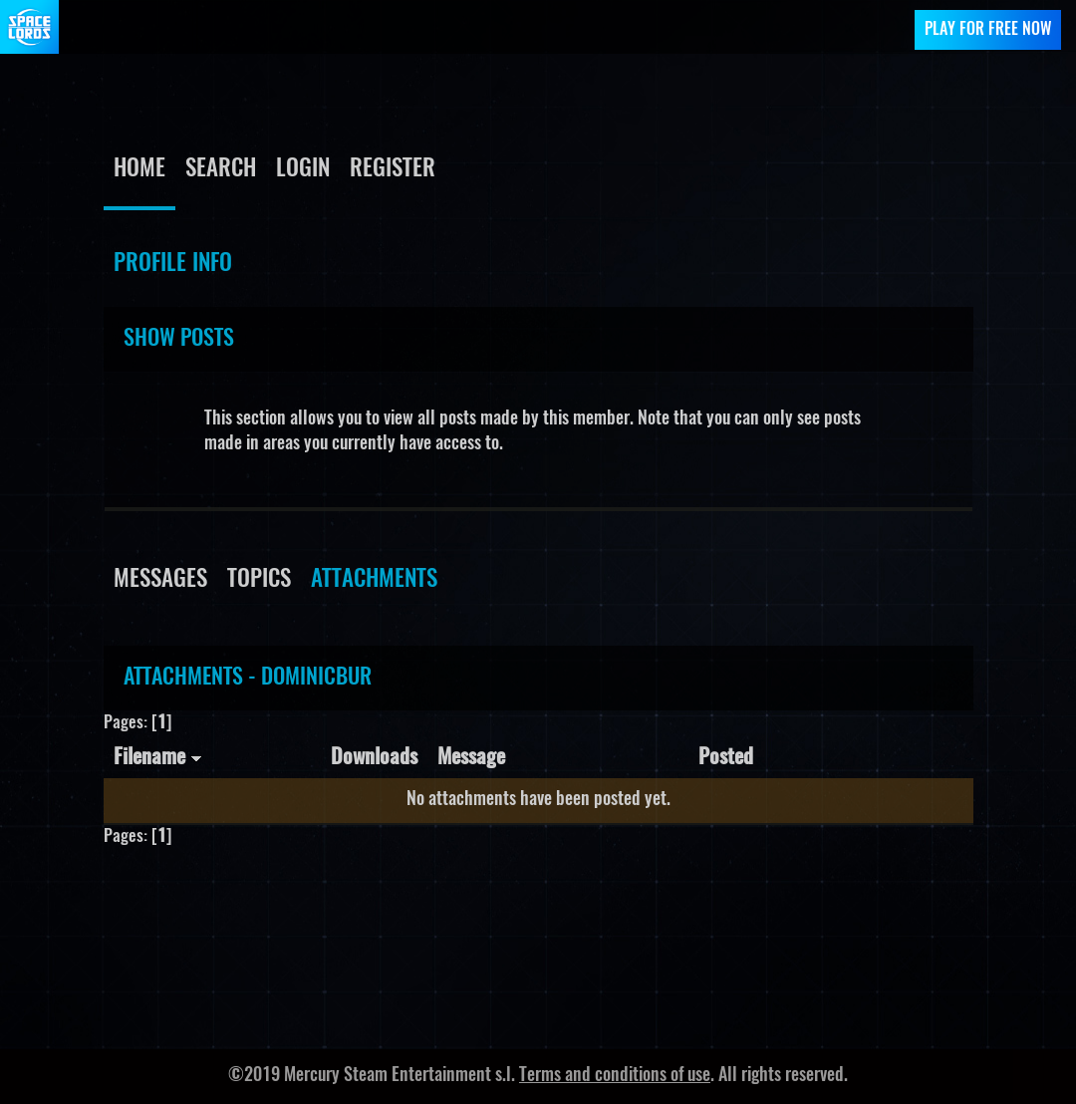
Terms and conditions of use (614, 1076)
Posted (725, 757)
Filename (158, 757)
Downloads (374, 757)
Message (471, 757)
